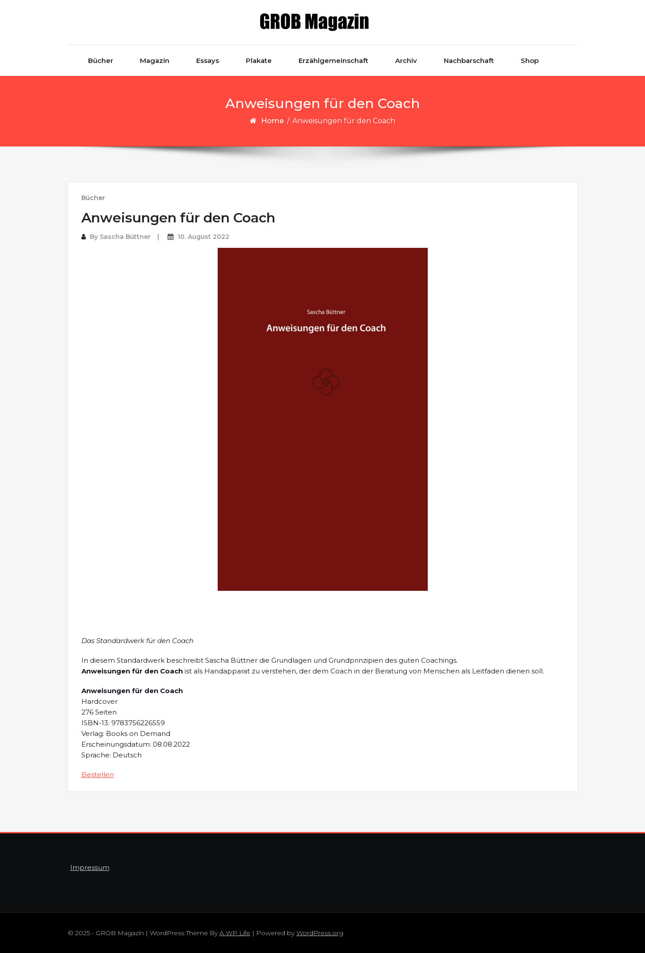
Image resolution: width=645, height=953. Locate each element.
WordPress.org (319, 933)
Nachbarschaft (469, 60)
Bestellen (97, 774)
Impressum (90, 867)
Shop (530, 60)
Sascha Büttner (125, 237)
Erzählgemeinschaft (333, 60)
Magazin (154, 60)
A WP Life (234, 933)
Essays (207, 60)
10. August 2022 (203, 237)
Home (272, 121)
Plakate (259, 60)
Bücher (100, 60)
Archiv (406, 60)
